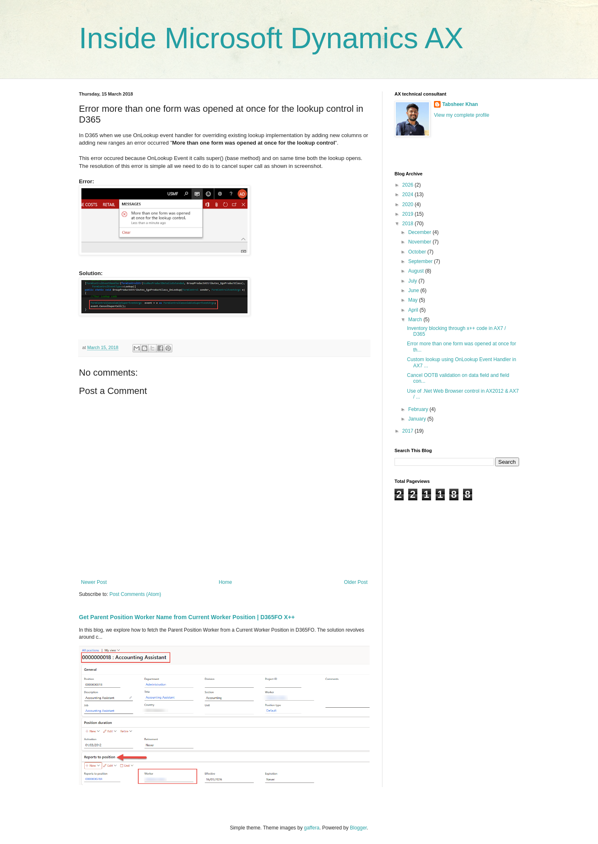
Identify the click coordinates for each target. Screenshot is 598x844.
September (421, 261)
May (413, 300)
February (418, 409)
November (420, 242)
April (413, 310)
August (416, 271)
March (416, 319)
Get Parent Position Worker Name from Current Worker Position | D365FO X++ (187, 617)
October (417, 252)
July (413, 281)
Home (225, 582)
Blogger (358, 828)
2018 (408, 223)
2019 (408, 214)
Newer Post (94, 582)
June (414, 290)
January (417, 419)
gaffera (311, 828)
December (420, 232)
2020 (408, 204)
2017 (408, 431)
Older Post (356, 582)
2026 (408, 185)
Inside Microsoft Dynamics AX (271, 38)
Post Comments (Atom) (135, 594)
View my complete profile (461, 115)
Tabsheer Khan (460, 104)
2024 (408, 194)
